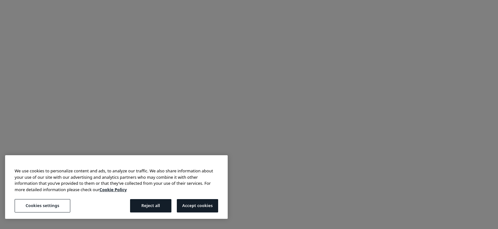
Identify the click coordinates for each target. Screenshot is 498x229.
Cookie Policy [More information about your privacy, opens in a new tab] (113, 189)
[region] (116, 187)
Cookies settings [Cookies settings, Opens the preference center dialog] (42, 205)
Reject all (150, 205)
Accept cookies (197, 205)
